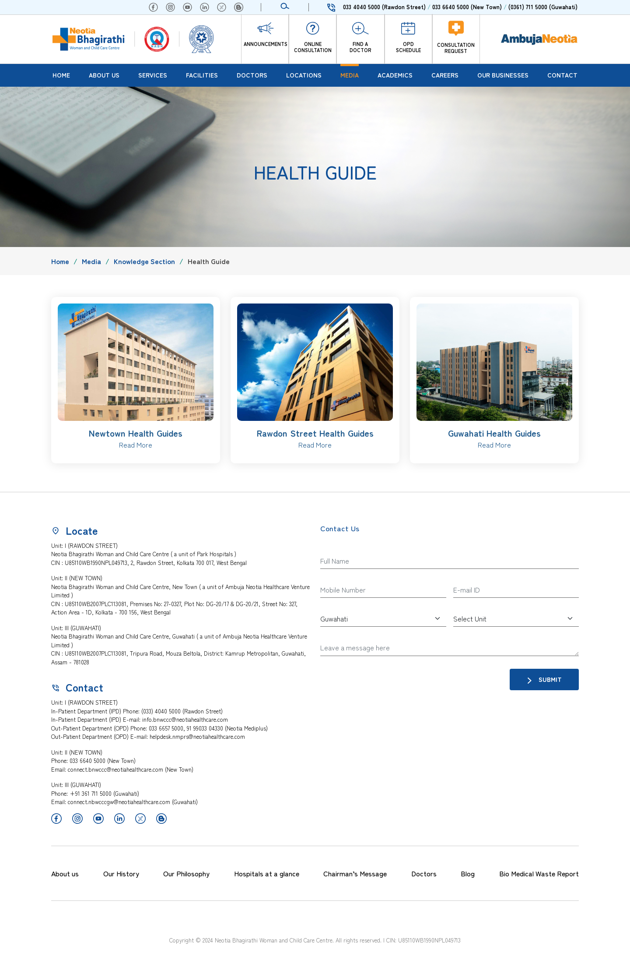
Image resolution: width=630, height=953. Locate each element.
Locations (304, 75)
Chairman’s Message (355, 873)
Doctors (252, 75)
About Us (104, 75)
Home (61, 75)
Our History (121, 873)
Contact (562, 75)
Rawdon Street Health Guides (315, 433)
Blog (468, 873)
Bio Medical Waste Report (539, 873)
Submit (544, 679)
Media (349, 75)
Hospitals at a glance (266, 873)
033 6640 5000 (467, 7)
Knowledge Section (144, 261)
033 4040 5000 (384, 7)
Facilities (202, 75)
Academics (395, 75)
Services (152, 75)
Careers (444, 75)
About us (65, 873)
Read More (135, 444)
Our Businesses (502, 75)
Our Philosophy (186, 873)
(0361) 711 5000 (543, 7)
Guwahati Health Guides (494, 433)
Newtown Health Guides (135, 433)
